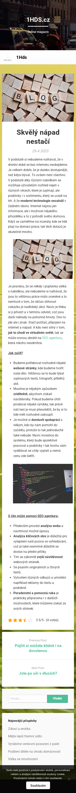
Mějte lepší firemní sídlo (25, 736)
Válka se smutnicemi (23, 759)
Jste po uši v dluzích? (38, 673)
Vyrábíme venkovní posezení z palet (33, 744)
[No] (69, 778)
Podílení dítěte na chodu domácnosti (34, 751)
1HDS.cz (38, 19)
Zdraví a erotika (19, 729)
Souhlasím (38, 786)
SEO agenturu (52, 338)
